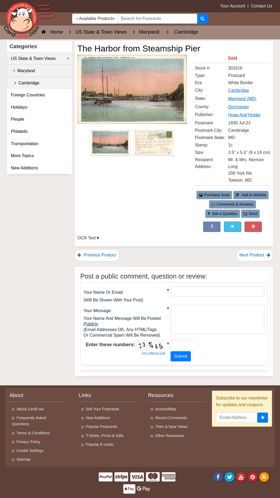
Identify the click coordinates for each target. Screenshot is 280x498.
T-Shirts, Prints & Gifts (105, 436)
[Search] (202, 19)
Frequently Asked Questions (29, 421)
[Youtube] (241, 476)
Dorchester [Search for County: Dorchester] (238, 107)
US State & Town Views (40, 58)
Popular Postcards (101, 426)
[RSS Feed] (264, 476)
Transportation (24, 143)
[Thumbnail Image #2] (154, 144)
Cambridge (25, 83)
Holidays (19, 107)
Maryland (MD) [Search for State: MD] (242, 98)
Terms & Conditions (33, 433)
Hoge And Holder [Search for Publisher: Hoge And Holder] (244, 115)
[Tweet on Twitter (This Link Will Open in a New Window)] (232, 227)
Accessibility (165, 409)
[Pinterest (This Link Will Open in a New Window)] (253, 227)
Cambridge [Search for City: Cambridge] (238, 90)
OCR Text (86, 238)
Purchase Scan (214, 195)
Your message (97, 310)
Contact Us (261, 6)
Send (250, 213)
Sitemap (24, 459)
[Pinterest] (252, 476)
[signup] (262, 418)
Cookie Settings (30, 450)
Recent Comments (171, 418)
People (17, 119)
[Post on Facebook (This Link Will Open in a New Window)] (211, 227)
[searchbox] (158, 19)
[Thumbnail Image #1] (110, 144)
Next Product (254, 255)
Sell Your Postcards (102, 409)
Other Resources (169, 436)
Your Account (232, 6)
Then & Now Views (171, 426)
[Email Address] (236, 418)
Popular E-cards (99, 444)
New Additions (24, 168)
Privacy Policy (29, 442)
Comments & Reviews (232, 204)
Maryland (23, 70)
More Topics (22, 155)
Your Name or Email (103, 292)
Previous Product (96, 255)
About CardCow (30, 409)
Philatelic (19, 131)
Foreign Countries (28, 95)
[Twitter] (229, 476)
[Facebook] (218, 476)
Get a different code (153, 353)
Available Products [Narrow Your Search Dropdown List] (95, 18)
